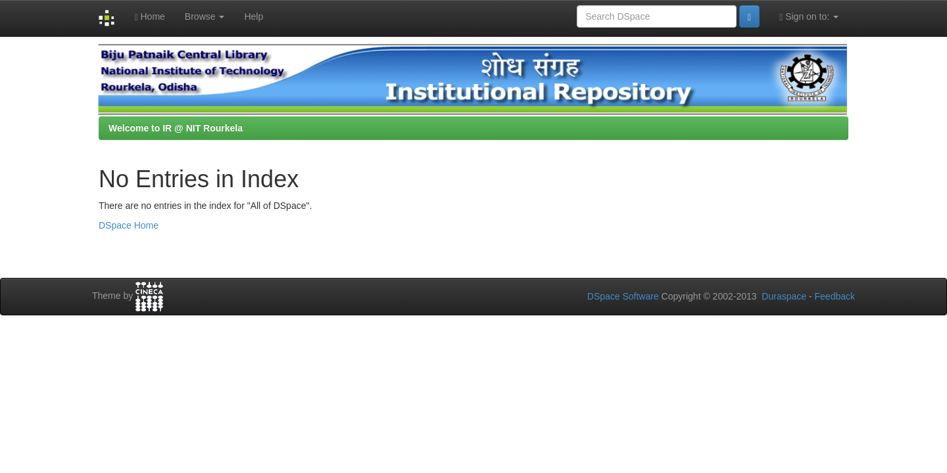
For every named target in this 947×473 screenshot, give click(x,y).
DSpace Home (128, 225)
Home (149, 16)
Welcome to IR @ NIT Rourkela (176, 128)
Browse (205, 16)
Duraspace (784, 296)
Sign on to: (808, 16)
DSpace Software (623, 296)
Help (253, 16)
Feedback (835, 296)
